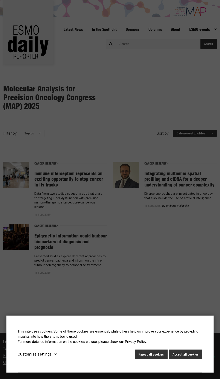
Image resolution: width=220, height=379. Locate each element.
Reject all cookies (151, 354)
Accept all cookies (186, 354)
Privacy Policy (135, 342)
